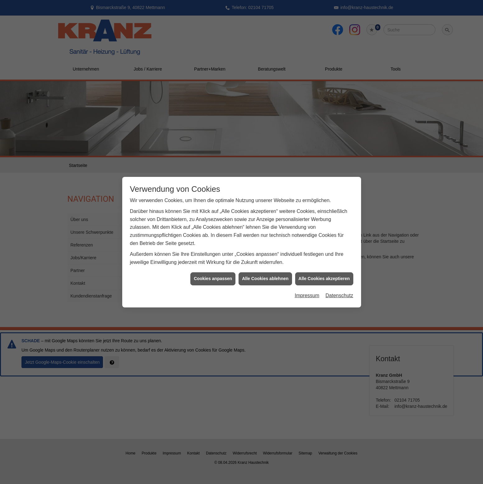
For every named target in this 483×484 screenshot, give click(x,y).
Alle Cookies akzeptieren (324, 273)
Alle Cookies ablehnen (265, 273)
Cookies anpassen (213, 273)
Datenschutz (339, 290)
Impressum (307, 290)
